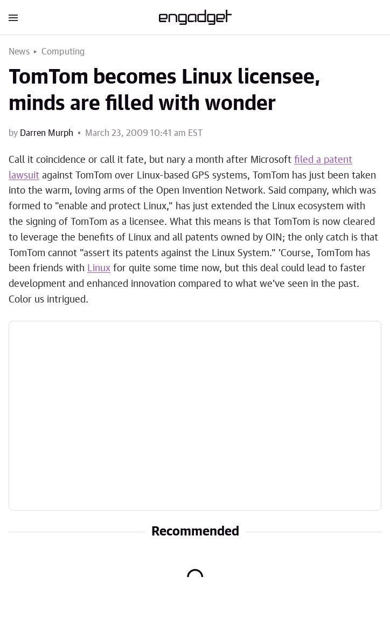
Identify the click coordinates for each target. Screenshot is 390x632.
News (19, 51)
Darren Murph (46, 133)
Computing (63, 51)
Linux (98, 268)
